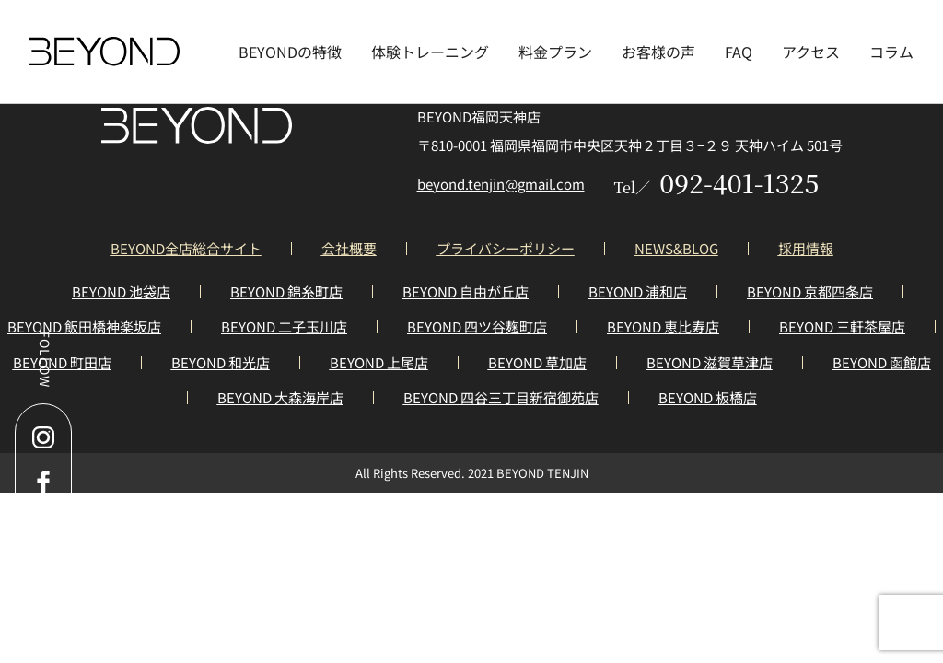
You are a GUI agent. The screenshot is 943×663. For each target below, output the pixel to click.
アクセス (811, 52)
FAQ (738, 52)
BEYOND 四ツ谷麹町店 (477, 326)
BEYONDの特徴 (290, 52)
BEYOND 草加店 (537, 362)
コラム (891, 52)
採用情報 (805, 248)
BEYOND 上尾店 (379, 362)
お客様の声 (658, 52)
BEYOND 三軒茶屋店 (842, 326)
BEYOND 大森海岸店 (280, 397)
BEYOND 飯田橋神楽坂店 (84, 326)
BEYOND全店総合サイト (186, 248)
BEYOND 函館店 (881, 362)
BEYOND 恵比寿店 (663, 326)
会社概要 (349, 248)
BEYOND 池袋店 (121, 291)
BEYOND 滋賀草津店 (709, 362)
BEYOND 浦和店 (637, 291)
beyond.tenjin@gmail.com (501, 183)
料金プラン (555, 52)
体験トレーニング (430, 52)
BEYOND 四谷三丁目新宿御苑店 (501, 397)
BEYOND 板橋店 (707, 397)
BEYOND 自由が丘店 (465, 291)
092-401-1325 (717, 182)
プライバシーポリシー (506, 248)
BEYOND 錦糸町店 (286, 291)
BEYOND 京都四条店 (810, 291)
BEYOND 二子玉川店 (284, 326)
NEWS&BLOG (676, 248)
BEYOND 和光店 (220, 362)
